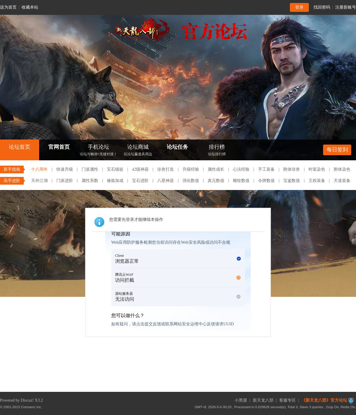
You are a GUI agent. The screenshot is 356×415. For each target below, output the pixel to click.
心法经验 (241, 169)
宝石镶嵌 (115, 169)
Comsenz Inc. (31, 407)
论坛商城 (138, 150)
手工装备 (266, 169)
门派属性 (90, 169)
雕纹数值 (241, 180)
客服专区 (287, 400)
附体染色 (342, 169)
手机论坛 (98, 150)
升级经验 (190, 169)
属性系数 (90, 180)
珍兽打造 (165, 169)
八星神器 (165, 180)
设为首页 (8, 7)
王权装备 (317, 180)
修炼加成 (115, 180)
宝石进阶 (140, 180)
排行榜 (216, 150)
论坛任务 (177, 147)
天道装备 (342, 180)
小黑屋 (241, 400)
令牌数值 (266, 180)
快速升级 (64, 169)
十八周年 (39, 169)
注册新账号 (345, 7)
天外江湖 (39, 180)
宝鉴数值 (291, 180)
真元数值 (216, 180)
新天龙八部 (263, 400)
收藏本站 (30, 7)
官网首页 (59, 147)
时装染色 (317, 169)
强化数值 (190, 180)
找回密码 (322, 7)
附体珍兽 (291, 169)
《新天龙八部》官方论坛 (324, 400)
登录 (299, 7)
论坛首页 (19, 147)
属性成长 (216, 169)
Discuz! (27, 400)
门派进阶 (64, 180)
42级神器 (140, 169)
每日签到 (337, 150)
